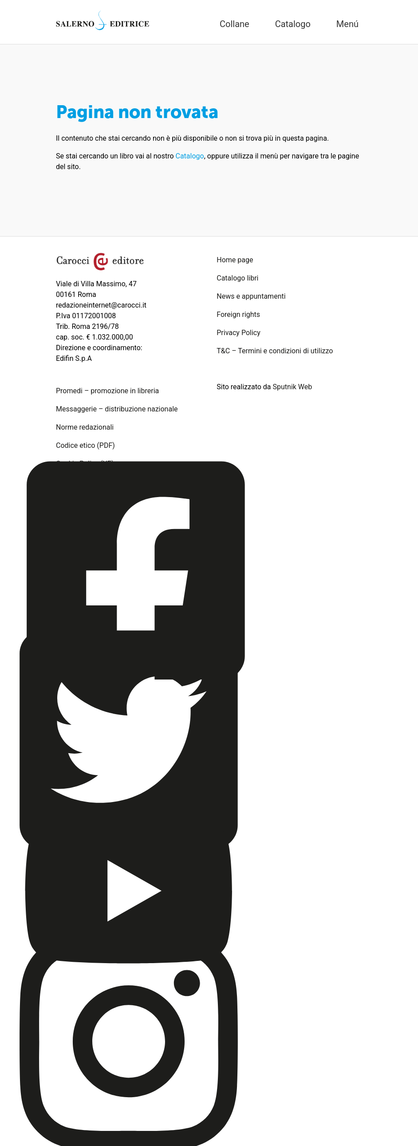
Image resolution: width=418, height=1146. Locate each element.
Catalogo (190, 156)
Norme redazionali (85, 427)
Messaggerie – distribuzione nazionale (117, 409)
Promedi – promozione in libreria (107, 391)
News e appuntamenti (251, 296)
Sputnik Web (292, 387)
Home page (235, 260)
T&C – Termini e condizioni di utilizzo (275, 351)
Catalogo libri (237, 278)
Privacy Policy (238, 332)
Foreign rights (238, 314)
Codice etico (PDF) (85, 445)
